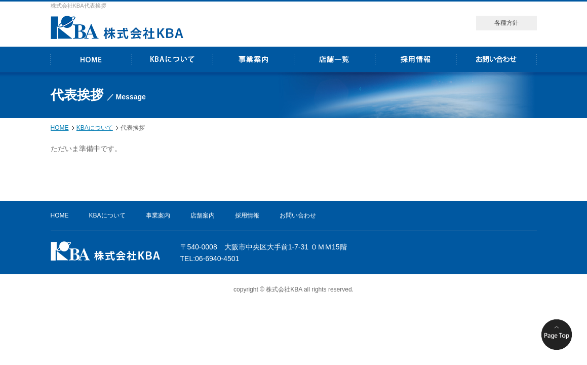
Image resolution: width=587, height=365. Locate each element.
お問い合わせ (496, 49)
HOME (91, 49)
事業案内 (253, 49)
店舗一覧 (334, 49)
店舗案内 (202, 215)
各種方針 (506, 22)
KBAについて (172, 49)
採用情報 (415, 49)
